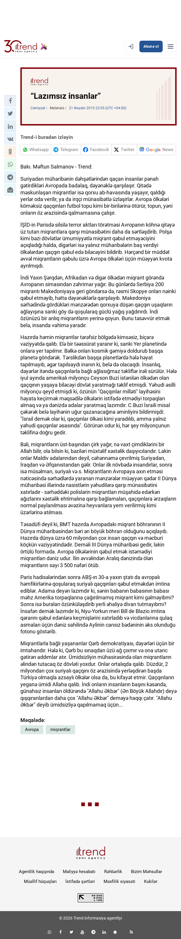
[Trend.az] (25, 46)
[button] (10, 101)
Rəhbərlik (113, 871)
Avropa (32, 729)
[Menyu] (170, 46)
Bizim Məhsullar (146, 871)
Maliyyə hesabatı (79, 871)
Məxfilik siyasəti (119, 881)
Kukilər (150, 881)
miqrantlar (60, 729)
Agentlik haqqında (36, 871)
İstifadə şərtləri (80, 881)
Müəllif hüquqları (40, 881)
